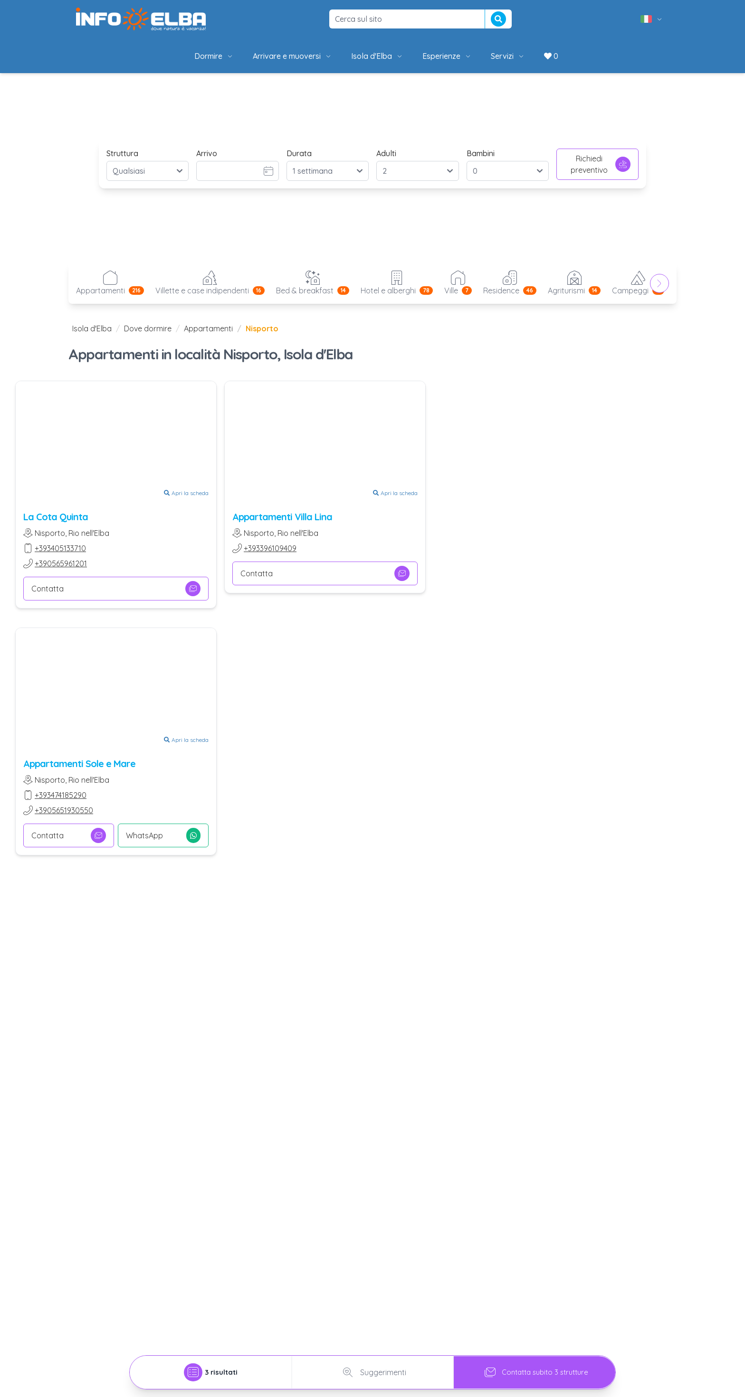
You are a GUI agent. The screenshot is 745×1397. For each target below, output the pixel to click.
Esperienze (447, 56)
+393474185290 (60, 795)
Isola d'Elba (377, 56)
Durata (299, 153)
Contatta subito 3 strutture (534, 1372)
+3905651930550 (64, 810)
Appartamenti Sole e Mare (79, 763)
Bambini (481, 153)
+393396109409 (270, 548)
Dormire (214, 56)
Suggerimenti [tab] (372, 1372)
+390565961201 (61, 563)
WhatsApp (163, 835)
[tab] (211, 1372)
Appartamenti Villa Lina (282, 517)
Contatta (116, 588)
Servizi (508, 56)
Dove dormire (148, 328)
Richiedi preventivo (600, 164)
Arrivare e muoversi (292, 56)
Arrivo (206, 153)
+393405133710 (60, 548)
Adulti (386, 153)
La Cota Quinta (55, 517)
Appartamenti (208, 328)
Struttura (122, 153)
